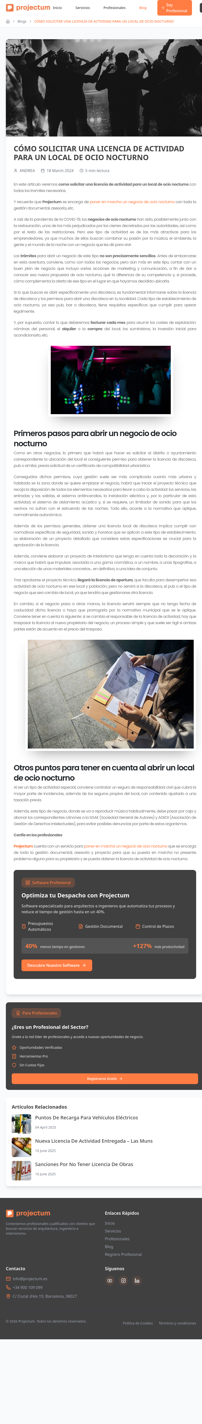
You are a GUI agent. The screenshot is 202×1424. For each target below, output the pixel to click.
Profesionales (114, 7)
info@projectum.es (30, 1278)
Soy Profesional (174, 7)
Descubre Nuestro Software (56, 965)
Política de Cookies (138, 1323)
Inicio (57, 7)
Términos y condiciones (177, 1323)
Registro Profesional (123, 1254)
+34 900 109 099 (27, 1287)
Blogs (22, 21)
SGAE (95, 817)
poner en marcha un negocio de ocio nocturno (132, 202)
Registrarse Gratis (105, 1078)
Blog (143, 7)
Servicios (83, 7)
